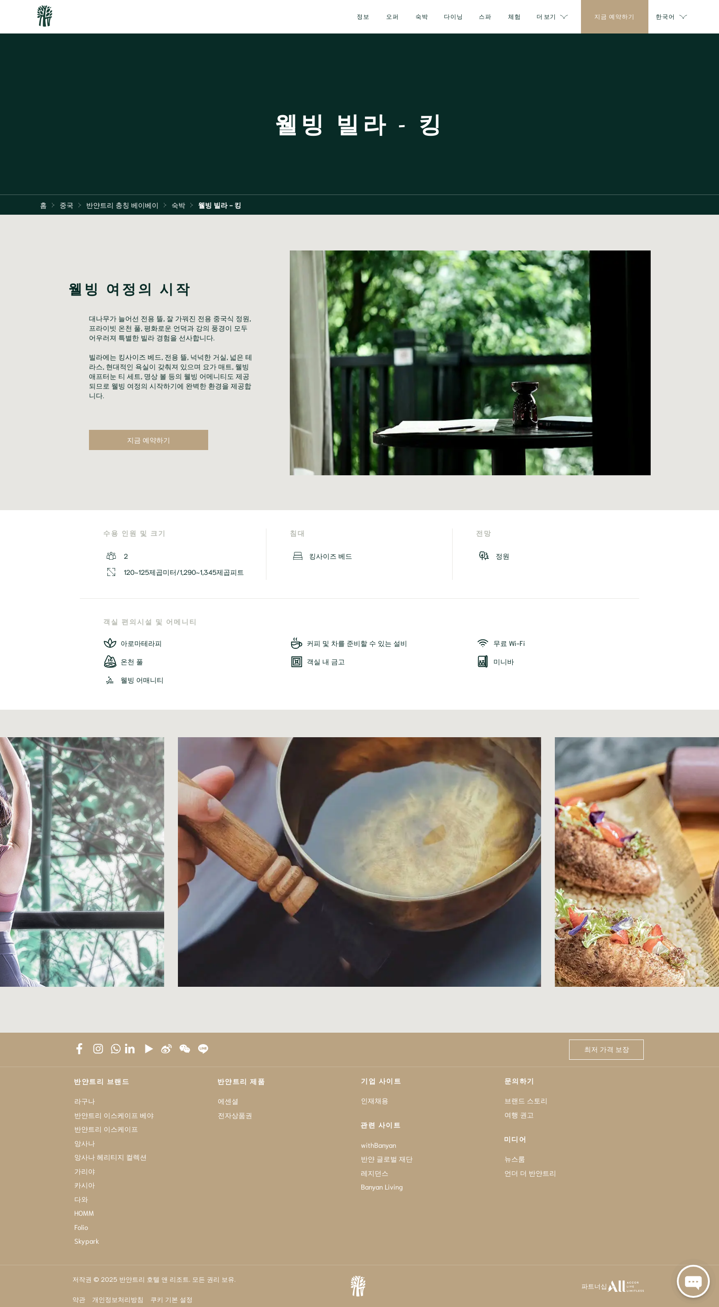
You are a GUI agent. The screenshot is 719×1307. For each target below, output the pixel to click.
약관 (78, 1299)
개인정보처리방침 (118, 1299)
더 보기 (552, 17)
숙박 (178, 204)
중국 (66, 204)
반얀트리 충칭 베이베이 (122, 204)
